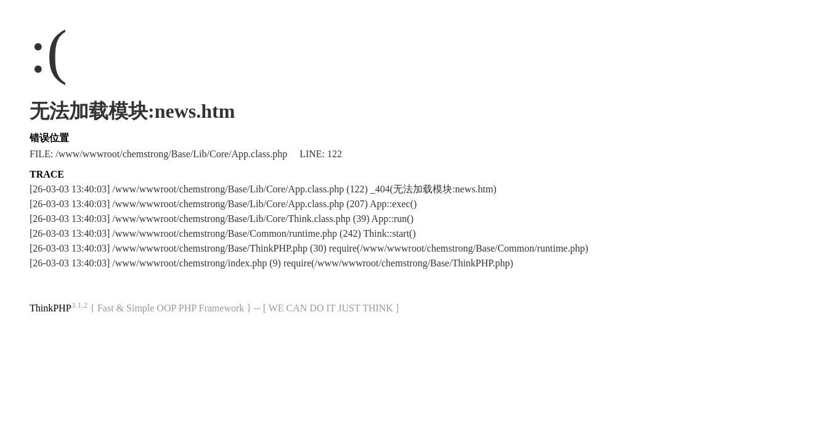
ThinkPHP (50, 308)
